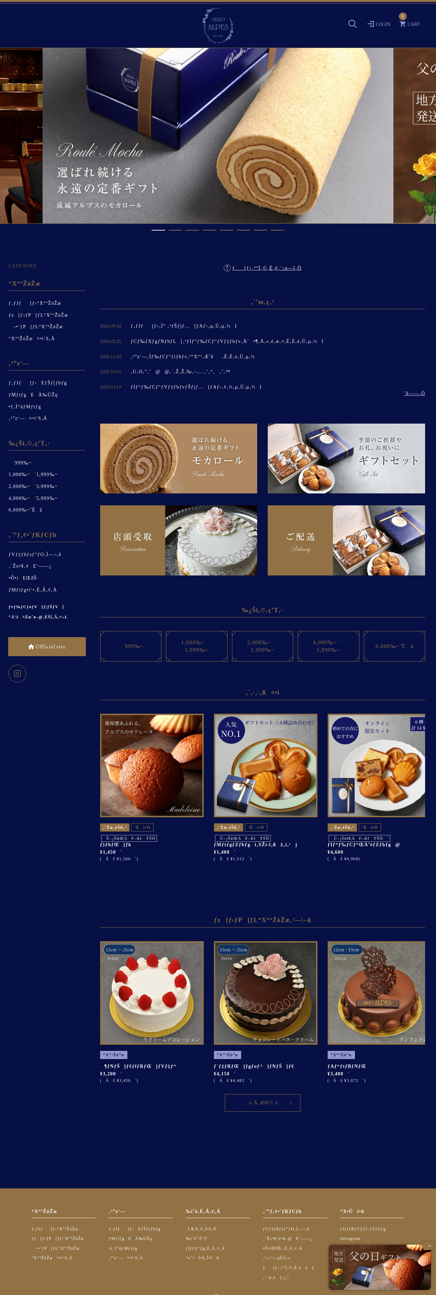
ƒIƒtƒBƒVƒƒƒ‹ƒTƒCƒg (363, 1229)
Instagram (350, 1238)
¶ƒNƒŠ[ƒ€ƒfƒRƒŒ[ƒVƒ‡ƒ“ (138, 1066)
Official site (50, 646)
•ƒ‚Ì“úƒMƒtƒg (25, 406)
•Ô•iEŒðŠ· (23, 578)
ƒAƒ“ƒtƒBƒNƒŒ (347, 1066)
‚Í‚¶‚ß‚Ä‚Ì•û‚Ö (201, 1229)
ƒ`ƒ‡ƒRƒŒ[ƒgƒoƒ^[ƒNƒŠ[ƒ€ (254, 1066)
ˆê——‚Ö (414, 393)
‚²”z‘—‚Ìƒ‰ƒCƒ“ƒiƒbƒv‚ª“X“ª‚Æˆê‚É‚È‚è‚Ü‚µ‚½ (193, 356)
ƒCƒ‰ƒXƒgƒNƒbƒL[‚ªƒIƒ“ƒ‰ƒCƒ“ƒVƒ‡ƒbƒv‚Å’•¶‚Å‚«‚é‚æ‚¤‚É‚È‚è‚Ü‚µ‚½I (227, 341)
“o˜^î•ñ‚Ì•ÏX (203, 1257)
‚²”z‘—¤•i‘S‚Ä (28, 418)
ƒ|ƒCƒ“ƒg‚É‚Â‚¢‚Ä (205, 1248)
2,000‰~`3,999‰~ (33, 486)
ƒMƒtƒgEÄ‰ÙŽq (33, 394)
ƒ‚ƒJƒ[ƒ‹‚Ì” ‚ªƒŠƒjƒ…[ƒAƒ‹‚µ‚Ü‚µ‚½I (184, 326)
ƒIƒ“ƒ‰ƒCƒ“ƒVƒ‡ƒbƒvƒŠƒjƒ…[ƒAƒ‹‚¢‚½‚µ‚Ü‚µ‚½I (196, 387)
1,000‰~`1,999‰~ (33, 474)
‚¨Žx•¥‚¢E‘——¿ (30, 566)
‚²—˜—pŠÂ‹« (277, 1257)
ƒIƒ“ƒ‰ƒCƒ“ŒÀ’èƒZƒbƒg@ (364, 844)
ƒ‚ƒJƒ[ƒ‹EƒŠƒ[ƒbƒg (38, 382)
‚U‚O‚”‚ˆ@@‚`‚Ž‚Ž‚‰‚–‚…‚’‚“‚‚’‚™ (181, 371)
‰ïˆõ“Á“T (196, 1238)
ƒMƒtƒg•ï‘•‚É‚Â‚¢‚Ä (33, 590)
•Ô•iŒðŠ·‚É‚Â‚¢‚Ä (282, 1248)
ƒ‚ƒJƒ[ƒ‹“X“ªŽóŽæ (35, 303)
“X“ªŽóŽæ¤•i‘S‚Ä (32, 338)
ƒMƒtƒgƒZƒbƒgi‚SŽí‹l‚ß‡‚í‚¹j (256, 844)
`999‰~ (20, 462)
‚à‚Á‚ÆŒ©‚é (262, 1102)
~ (428, 1246)
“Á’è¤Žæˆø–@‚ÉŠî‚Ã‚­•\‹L (38, 617)
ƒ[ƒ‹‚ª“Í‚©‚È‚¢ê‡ (288, 1267)
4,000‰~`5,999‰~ (33, 498)
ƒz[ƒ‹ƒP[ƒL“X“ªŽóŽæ (38, 315)
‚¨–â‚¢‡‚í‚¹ (276, 1277)
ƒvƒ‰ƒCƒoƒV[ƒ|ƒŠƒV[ (36, 606)
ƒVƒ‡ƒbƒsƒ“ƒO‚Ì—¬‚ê (35, 554)
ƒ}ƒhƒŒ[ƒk (116, 844)
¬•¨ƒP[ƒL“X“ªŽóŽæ (36, 326)
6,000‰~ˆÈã (25, 509)
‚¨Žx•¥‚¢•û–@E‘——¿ (287, 1238)
